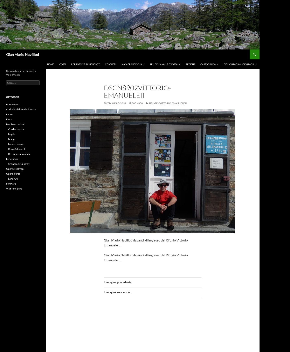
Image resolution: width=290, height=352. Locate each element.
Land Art (13, 178)
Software (11, 183)
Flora (9, 119)
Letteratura (12, 158)
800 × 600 (137, 103)
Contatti (110, 64)
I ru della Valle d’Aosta (164, 64)
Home (50, 64)
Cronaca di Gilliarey (18, 163)
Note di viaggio (16, 144)
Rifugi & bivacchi (17, 149)
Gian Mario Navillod (22, 54)
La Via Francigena (131, 64)
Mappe (12, 139)
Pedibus (190, 64)
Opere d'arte (13, 173)
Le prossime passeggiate (85, 64)
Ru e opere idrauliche (19, 153)
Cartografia (208, 64)
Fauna (9, 114)
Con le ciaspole (16, 129)
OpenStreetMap (15, 168)
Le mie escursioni (15, 124)
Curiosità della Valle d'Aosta (21, 109)
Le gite (11, 134)
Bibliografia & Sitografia (239, 64)
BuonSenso (12, 104)
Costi (62, 64)
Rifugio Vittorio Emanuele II (168, 103)
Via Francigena (14, 188)
